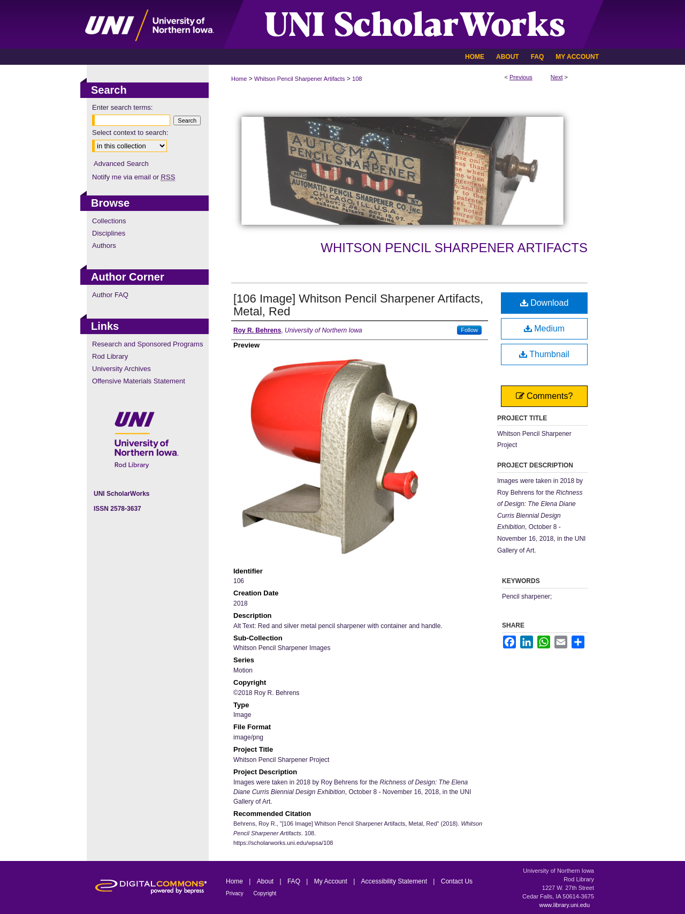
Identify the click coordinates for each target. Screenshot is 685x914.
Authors (104, 245)
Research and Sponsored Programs (147, 344)
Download (544, 302)
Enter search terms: (122, 107)
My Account (331, 881)
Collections (109, 221)
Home (239, 78)
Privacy (235, 893)
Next (557, 77)
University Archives (121, 369)
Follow (469, 330)
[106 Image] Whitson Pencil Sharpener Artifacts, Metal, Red (358, 305)
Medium (544, 328)
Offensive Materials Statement (138, 381)
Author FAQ (110, 295)
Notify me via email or (133, 177)
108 (357, 78)
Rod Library (110, 356)
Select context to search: (130, 133)
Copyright (265, 893)
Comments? (544, 396)
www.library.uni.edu (564, 905)
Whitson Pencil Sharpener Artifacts (299, 78)
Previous (520, 77)
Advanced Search (121, 164)
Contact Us (457, 881)
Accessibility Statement (395, 881)
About (266, 881)
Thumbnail (544, 354)
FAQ (294, 881)
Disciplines (108, 233)
